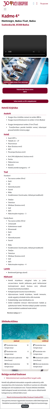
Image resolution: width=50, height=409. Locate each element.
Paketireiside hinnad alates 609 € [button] (25, 91)
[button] (25, 71)
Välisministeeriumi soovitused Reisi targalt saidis (23, 378)
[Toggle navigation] (5, 9)
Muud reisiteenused (14, 397)
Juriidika (24, 397)
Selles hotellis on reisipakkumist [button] (25, 101)
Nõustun (25, 406)
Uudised (37, 397)
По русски (44, 4)
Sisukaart (30, 397)
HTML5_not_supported (25, 46)
